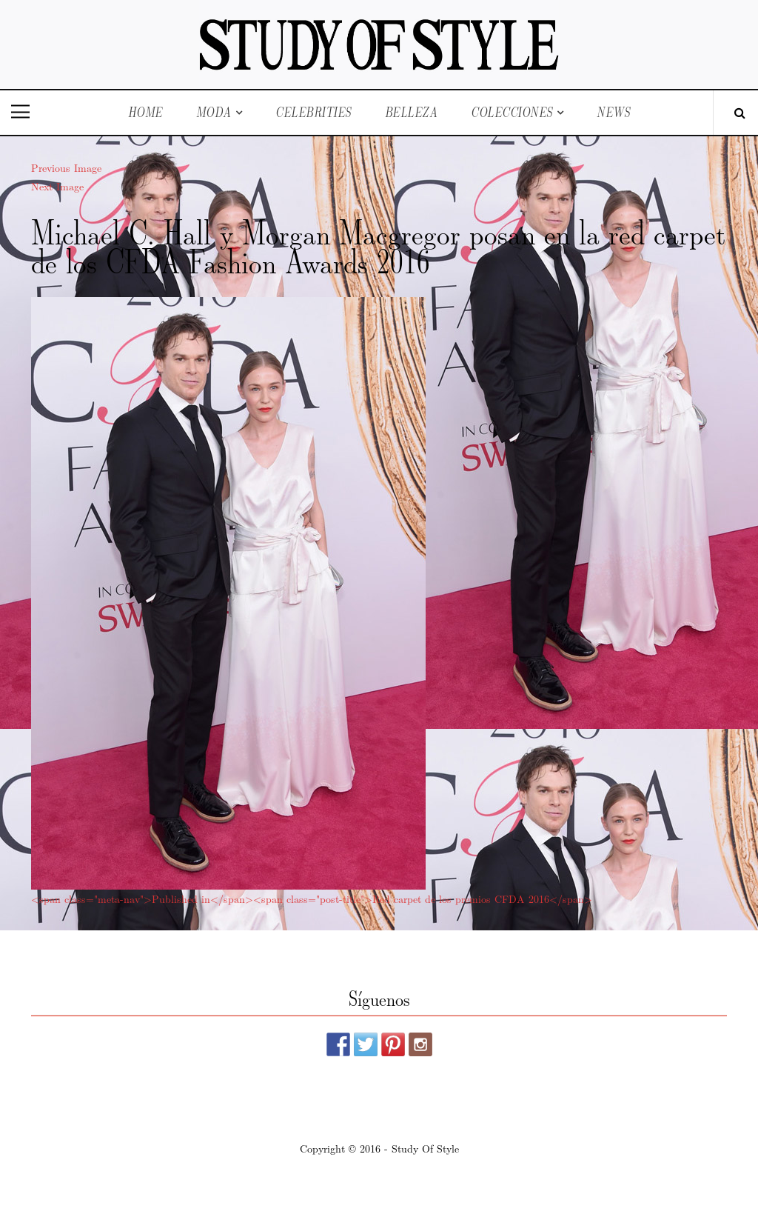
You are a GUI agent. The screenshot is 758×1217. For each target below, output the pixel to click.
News (613, 112)
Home (145, 112)
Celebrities (313, 112)
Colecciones (512, 112)
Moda (214, 112)
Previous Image (66, 167)
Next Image (57, 186)
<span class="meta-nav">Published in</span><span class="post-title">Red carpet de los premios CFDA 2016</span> (311, 898)
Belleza (411, 112)
